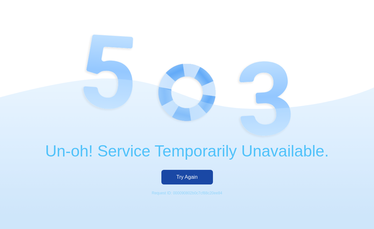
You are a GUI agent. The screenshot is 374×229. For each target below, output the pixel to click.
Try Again (187, 177)
